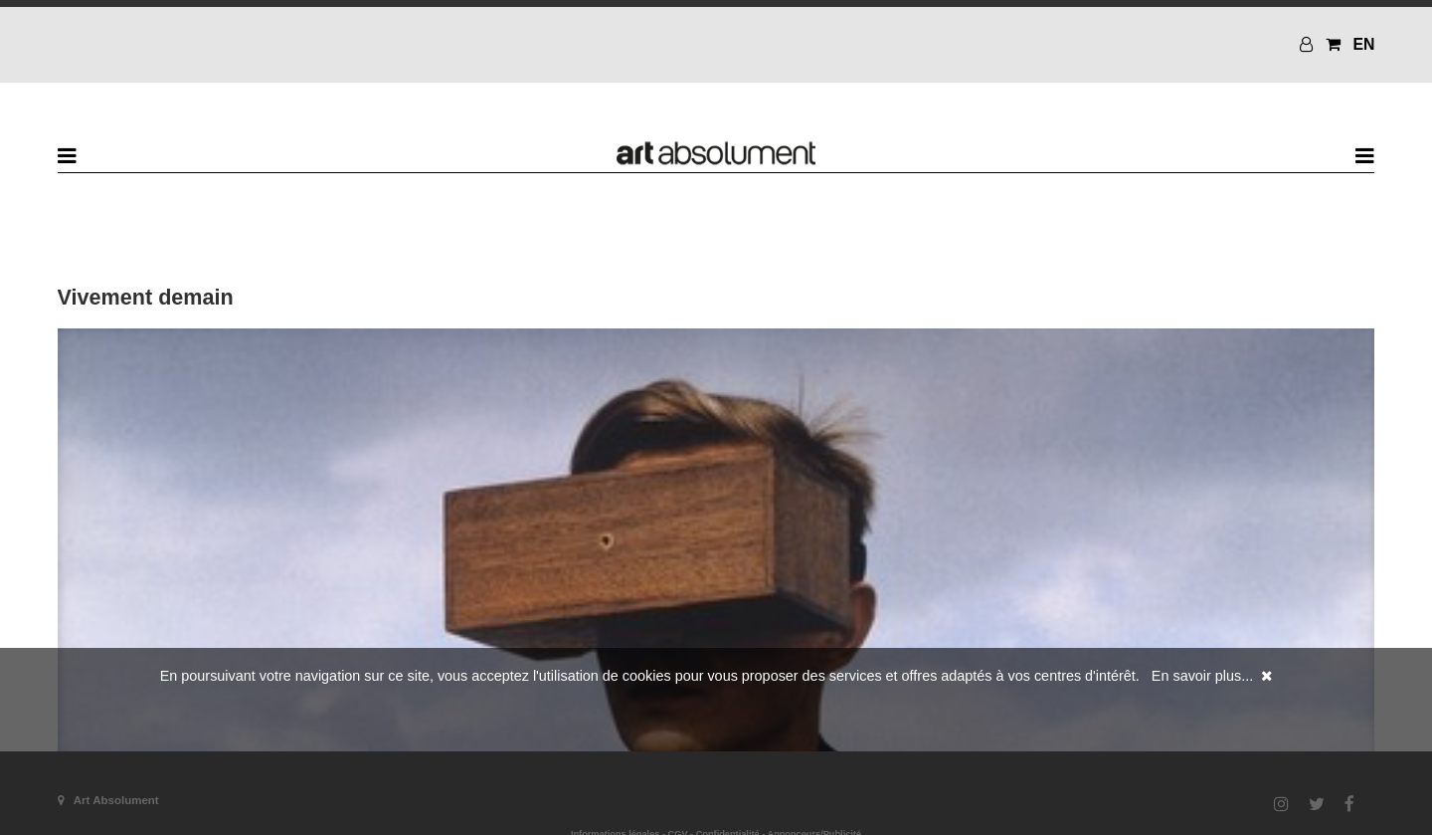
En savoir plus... (1202, 676)
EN (1363, 44)
